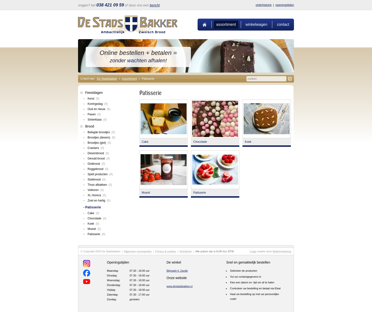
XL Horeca (97, 195)
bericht (155, 5)
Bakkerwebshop (282, 251)
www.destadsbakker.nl (180, 286)
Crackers (96, 148)
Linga (253, 251)
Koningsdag (98, 104)
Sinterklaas (97, 119)
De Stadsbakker (107, 78)
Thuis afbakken (100, 184)
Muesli (94, 229)
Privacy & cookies (165, 251)
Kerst (93, 98)
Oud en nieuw (99, 109)
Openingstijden (285, 5)
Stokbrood (97, 179)
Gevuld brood (99, 158)
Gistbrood (96, 163)
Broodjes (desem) (101, 137)
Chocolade (97, 218)
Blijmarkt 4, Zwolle (177, 270)
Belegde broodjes (101, 132)
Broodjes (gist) (99, 142)
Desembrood (98, 153)
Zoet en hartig (99, 200)
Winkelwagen (256, 24)
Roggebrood (98, 169)
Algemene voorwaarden (138, 251)
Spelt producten (100, 174)
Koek (93, 223)
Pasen (94, 114)
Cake (93, 213)
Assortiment (226, 24)
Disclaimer (186, 251)
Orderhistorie (264, 5)
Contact (283, 24)
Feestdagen (94, 93)
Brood (89, 126)
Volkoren (96, 190)
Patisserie (93, 207)
